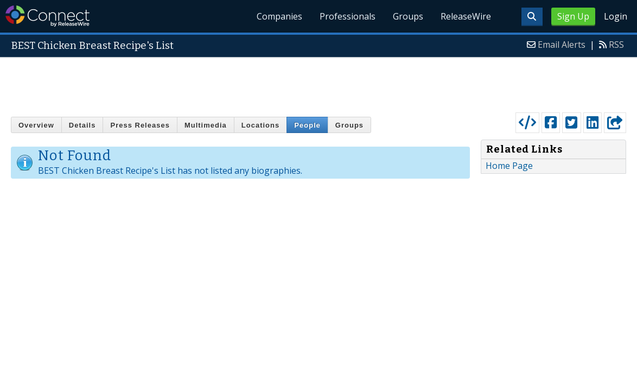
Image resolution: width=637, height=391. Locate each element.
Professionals (347, 16)
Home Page (509, 166)
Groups (408, 16)
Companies (279, 16)
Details (82, 125)
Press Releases (139, 125)
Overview (36, 125)
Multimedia (205, 125)
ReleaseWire (466, 16)
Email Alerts (561, 45)
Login (615, 16)
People (307, 125)
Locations (260, 125)
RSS (616, 45)
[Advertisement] (318, 82)
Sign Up (573, 16)
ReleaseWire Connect (47, 16)
